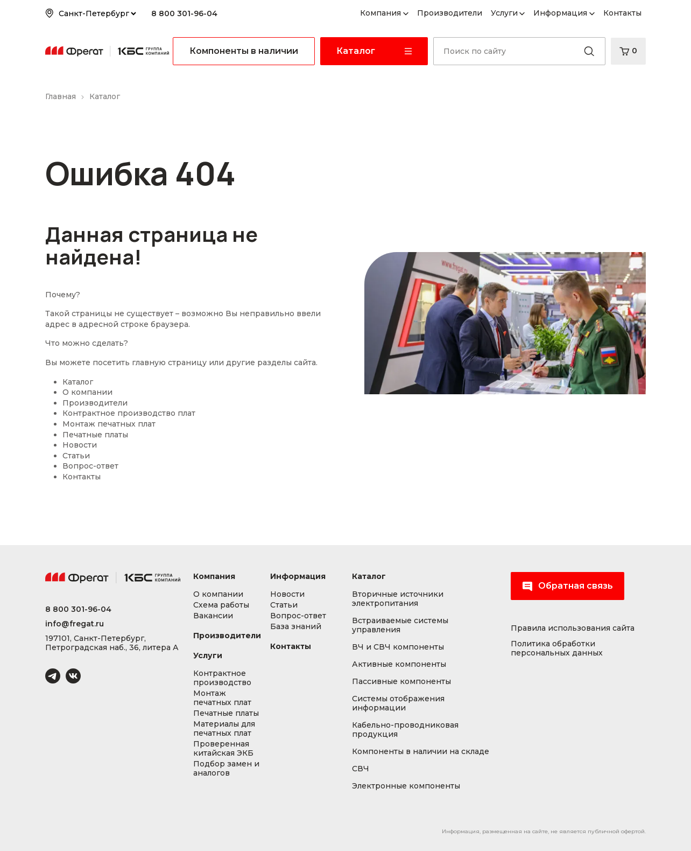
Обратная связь (567, 586)
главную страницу (169, 362)
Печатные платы (95, 435)
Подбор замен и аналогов (226, 768)
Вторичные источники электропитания (397, 599)
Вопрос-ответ (90, 466)
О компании (87, 392)
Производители (449, 13)
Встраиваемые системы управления (400, 625)
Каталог (77, 382)
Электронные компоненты (406, 786)
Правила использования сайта (572, 628)
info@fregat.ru (74, 624)
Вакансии (213, 615)
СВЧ (360, 768)
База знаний (295, 626)
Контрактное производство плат (128, 413)
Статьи (76, 456)
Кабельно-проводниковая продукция (405, 730)
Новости (79, 445)
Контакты (622, 13)
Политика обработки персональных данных (557, 648)
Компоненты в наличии (243, 51)
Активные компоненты (399, 664)
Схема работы (221, 605)
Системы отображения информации (398, 703)
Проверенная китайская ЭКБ (223, 749)
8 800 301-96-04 (184, 13)
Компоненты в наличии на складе (420, 751)
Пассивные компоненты (401, 681)
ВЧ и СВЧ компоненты (398, 647)
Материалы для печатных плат (224, 729)
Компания (380, 13)
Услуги (504, 13)
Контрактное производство (222, 678)
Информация (560, 13)
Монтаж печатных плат (109, 424)
